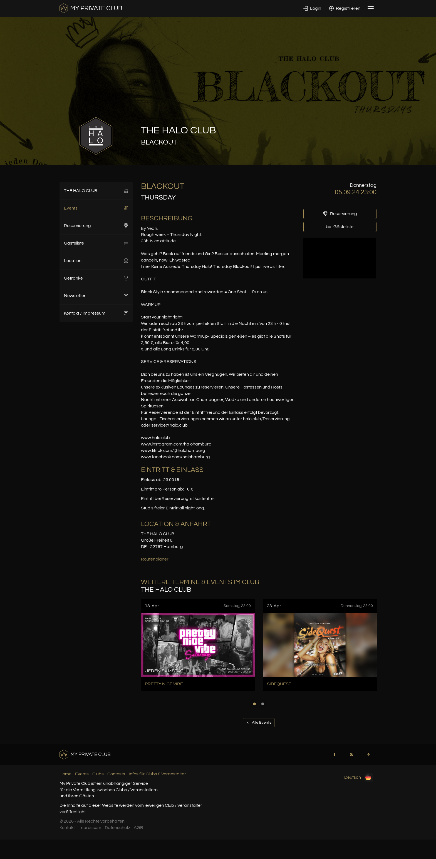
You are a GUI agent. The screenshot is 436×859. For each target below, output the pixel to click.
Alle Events (258, 722)
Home (65, 774)
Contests (116, 774)
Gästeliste (96, 243)
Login (312, 8)
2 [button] (263, 704)
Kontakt (67, 827)
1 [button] (254, 704)
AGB (138, 827)
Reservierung (96, 226)
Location (96, 261)
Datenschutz (117, 827)
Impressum (89, 827)
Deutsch (358, 777)
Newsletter (96, 296)
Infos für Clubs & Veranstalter (157, 774)
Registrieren (344, 8)
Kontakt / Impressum (96, 313)
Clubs (98, 774)
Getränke (96, 278)
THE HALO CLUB (96, 191)
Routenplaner (155, 559)
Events (96, 208)
